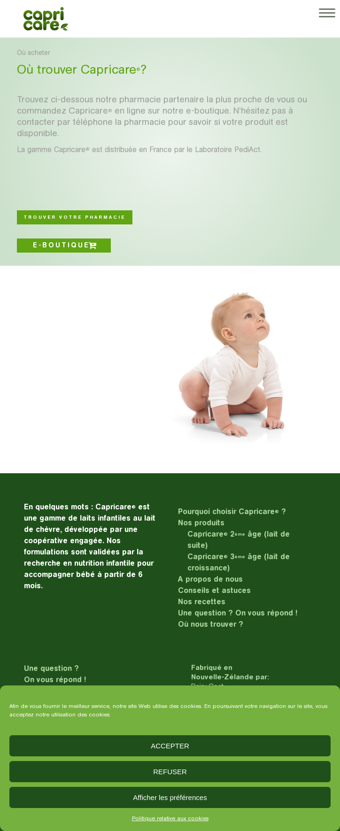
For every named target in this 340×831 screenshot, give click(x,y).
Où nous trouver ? (210, 624)
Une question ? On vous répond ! (237, 612)
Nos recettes (201, 601)
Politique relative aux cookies (170, 818)
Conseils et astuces (214, 590)
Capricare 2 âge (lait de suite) (238, 540)
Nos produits (201, 522)
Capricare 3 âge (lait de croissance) (238, 562)
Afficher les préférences (170, 797)
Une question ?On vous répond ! (55, 674)
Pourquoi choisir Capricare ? (232, 511)
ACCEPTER (170, 746)
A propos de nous (210, 579)
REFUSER (170, 772)
